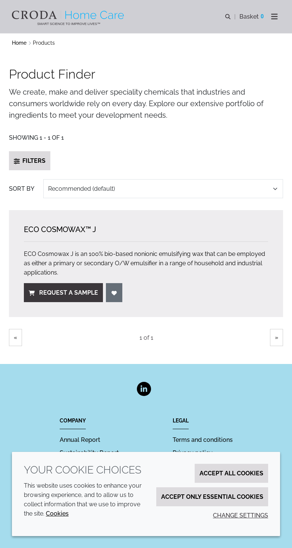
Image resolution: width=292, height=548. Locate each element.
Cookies (57, 513)
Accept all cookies (231, 473)
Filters (29, 160)
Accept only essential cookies (212, 496)
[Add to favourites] (114, 292)
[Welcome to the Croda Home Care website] (69, 14)
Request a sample (63, 292)
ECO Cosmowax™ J (60, 229)
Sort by (21, 188)
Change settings (240, 515)
